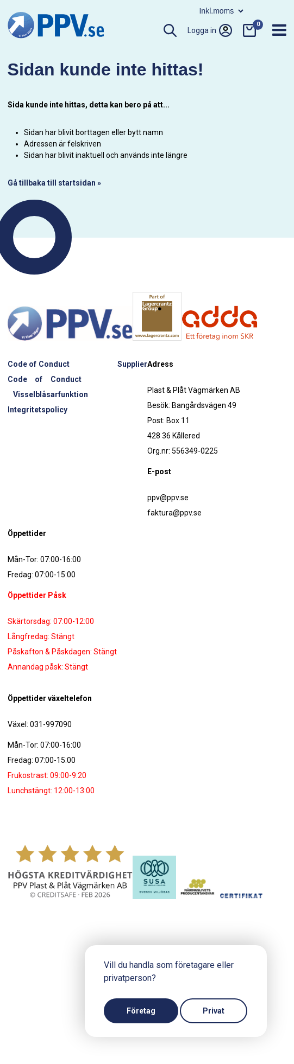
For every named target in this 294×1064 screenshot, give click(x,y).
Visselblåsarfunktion (50, 394)
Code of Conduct (39, 364)
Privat (213, 1010)
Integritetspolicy (37, 409)
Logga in (209, 30)
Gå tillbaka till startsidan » (54, 183)
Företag (141, 1010)
